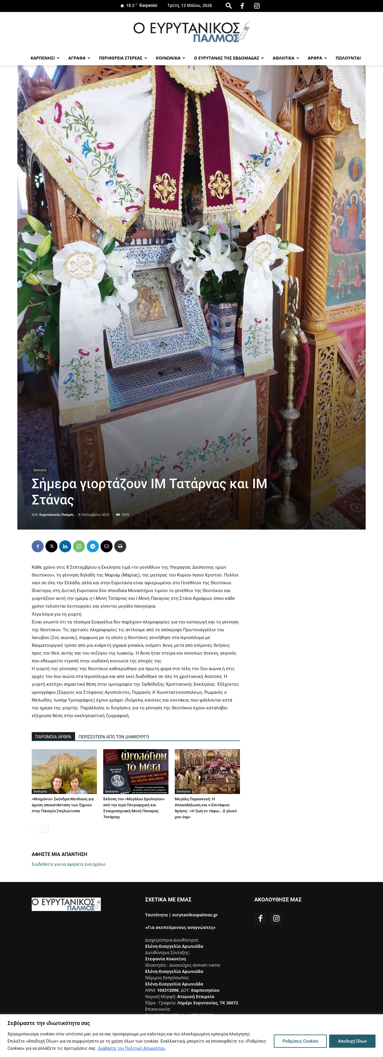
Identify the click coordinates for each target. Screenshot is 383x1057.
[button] (228, 5)
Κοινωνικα (170, 58)
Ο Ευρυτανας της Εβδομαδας (229, 58)
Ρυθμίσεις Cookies (300, 1041)
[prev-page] (35, 829)
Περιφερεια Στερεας (123, 58)
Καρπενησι (45, 58)
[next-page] (45, 829)
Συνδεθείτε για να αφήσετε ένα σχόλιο (68, 864)
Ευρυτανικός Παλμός (56, 514)
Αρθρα (317, 58)
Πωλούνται (348, 58)
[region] (191, 1035)
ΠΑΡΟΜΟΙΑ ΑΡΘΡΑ (53, 736)
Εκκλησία (40, 470)
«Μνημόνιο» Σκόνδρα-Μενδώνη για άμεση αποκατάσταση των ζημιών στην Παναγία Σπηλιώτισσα (63, 805)
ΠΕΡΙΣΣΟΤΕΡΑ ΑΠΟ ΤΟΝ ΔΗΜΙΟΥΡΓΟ (114, 736)
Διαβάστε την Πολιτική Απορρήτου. (132, 1048)
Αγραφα (79, 58)
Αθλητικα (286, 58)
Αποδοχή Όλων (352, 1041)
